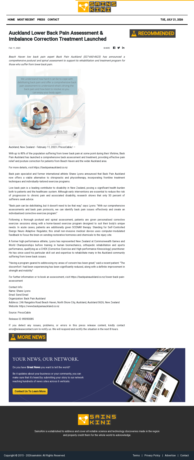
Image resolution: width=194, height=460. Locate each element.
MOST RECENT (26, 19)
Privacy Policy (152, 455)
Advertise (170, 455)
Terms (136, 455)
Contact (184, 455)
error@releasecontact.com (23, 329)
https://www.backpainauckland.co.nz (39, 306)
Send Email (22, 294)
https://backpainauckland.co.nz (51, 167)
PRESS (41, 19)
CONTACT (53, 19)
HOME (11, 19)
